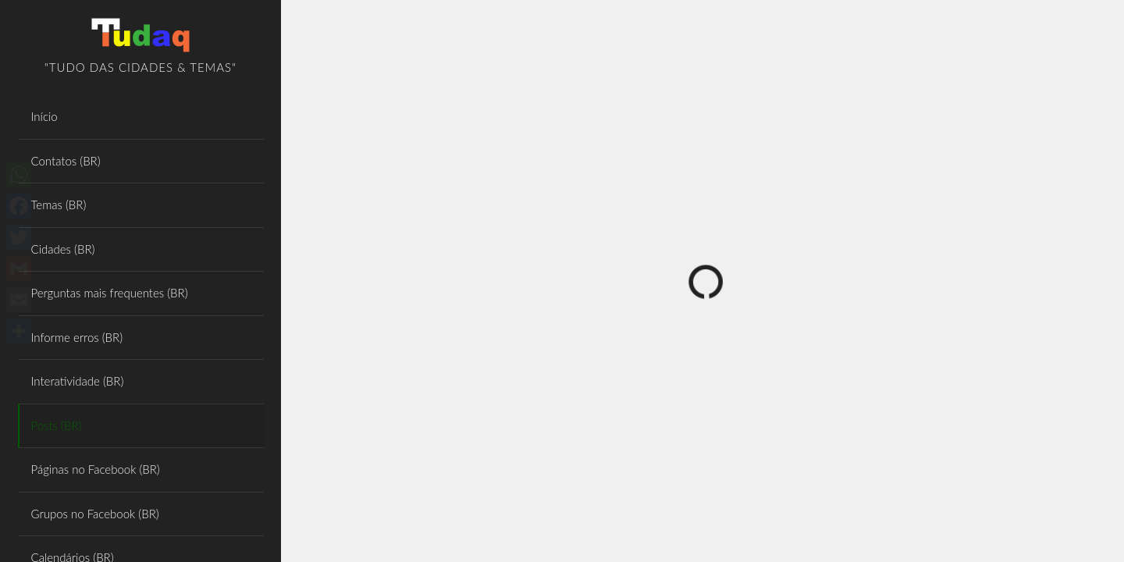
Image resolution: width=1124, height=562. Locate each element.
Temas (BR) (59, 204)
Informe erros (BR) (77, 337)
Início (44, 116)
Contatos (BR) (66, 161)
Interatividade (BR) (77, 381)
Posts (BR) (56, 425)
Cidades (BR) (63, 249)
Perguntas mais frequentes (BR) (109, 293)
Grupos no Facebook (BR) (95, 514)
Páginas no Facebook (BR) (95, 469)
